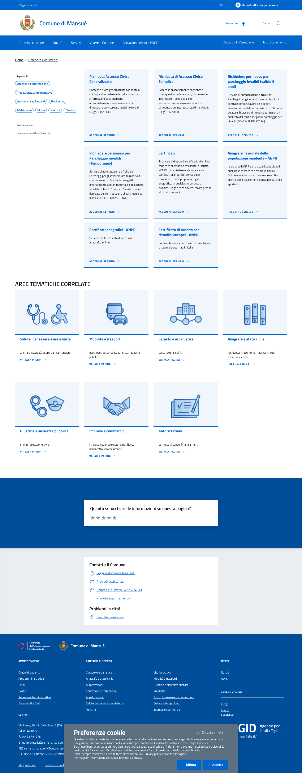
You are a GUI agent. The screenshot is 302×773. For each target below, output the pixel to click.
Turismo (91, 709)
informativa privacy (130, 757)
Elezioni (70, 110)
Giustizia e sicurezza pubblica (171, 685)
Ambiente (159, 691)
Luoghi (225, 704)
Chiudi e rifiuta (212, 732)
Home (19, 59)
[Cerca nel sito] (278, 23)
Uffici (21, 685)
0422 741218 (32, 736)
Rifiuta (191, 764)
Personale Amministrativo (34, 697)
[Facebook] (242, 23)
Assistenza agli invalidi (31, 101)
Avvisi (224, 678)
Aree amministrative (31, 678)
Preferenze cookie (56, 765)
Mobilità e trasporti (165, 678)
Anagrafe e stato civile (99, 678)
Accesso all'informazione (238, 42)
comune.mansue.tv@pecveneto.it (45, 748)
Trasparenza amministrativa (34, 92)
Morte (41, 110)
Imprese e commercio (167, 709)
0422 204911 (31, 730)
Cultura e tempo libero (167, 703)
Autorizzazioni (94, 685)
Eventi (225, 710)
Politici (22, 691)
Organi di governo (29, 672)
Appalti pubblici (95, 697)
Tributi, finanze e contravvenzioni (174, 697)
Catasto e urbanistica (99, 672)
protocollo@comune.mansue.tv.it (47, 742)
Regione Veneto (28, 5)
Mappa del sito (27, 765)
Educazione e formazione (101, 691)
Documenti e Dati (29, 703)
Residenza (57, 101)
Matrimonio (24, 110)
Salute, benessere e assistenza (105, 703)
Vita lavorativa (162, 672)
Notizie (225, 672)
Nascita (55, 110)
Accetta (218, 764)
